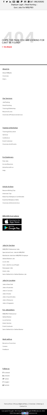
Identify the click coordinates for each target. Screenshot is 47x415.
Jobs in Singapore (8, 303)
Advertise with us (8, 167)
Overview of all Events (9, 144)
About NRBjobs (7, 73)
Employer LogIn (17, 4)
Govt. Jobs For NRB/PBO (23, 7)
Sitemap (39, 404)
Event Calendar (7, 141)
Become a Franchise (9, 343)
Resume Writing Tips (9, 190)
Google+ (6, 382)
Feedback (6, 349)
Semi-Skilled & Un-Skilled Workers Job (14, 274)
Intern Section (7, 323)
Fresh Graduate (8, 326)
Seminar (5, 135)
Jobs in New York (8, 284)
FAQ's (4, 79)
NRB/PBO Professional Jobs (11, 249)
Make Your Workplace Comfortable (13, 197)
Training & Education (9, 131)
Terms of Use (8, 404)
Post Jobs (5, 161)
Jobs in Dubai (7, 294)
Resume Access (7, 111)
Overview (6, 76)
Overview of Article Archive (11, 203)
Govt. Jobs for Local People (11, 265)
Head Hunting (30, 4)
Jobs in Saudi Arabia (9, 297)
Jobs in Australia (8, 287)
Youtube (6, 385)
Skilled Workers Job (9, 258)
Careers (5, 346)
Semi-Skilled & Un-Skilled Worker (13, 329)
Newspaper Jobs (8, 268)
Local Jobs (6, 262)
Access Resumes (8, 164)
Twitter (6, 379)
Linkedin (6, 376)
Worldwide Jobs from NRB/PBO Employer (15, 255)
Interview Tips (7, 193)
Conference (6, 138)
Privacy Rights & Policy (21, 404)
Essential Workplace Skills (11, 200)
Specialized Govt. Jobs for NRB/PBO (14, 252)
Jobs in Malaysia (8, 300)
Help (4, 170)
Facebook (6, 372)
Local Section (7, 320)
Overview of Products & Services (13, 115)
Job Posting (6, 102)
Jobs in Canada (7, 291)
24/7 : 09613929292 (36, 2)
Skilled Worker (7, 317)
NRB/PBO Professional (9, 314)
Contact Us (23, 406)
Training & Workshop (9, 108)
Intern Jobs (6, 271)
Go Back (7, 47)
